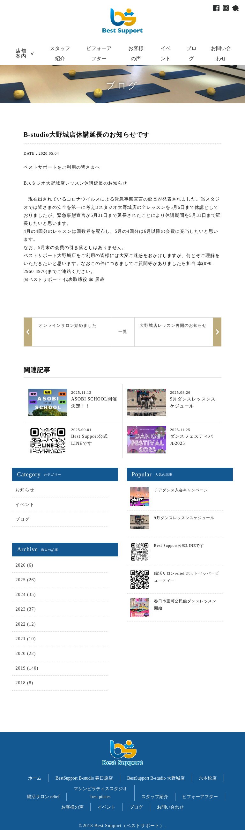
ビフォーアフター (200, 796)
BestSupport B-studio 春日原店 (84, 778)
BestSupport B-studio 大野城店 (156, 778)
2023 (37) (25, 609)
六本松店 (208, 778)
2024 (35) (25, 594)
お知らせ (24, 490)
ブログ (22, 519)
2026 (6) (24, 565)
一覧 (122, 331)
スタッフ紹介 (154, 796)
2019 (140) (26, 668)
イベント (24, 504)
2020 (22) (25, 653)
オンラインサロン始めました (68, 325)
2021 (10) (25, 638)
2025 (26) (25, 579)
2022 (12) (25, 624)
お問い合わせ (170, 807)
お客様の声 (72, 807)
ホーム (34, 778)
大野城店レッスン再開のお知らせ (173, 325)
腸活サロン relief (43, 796)
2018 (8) (24, 682)
